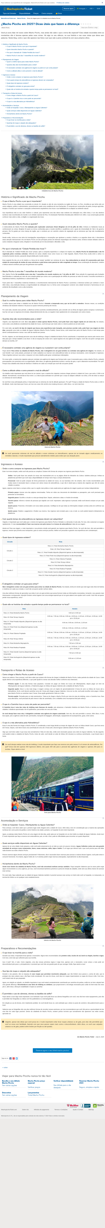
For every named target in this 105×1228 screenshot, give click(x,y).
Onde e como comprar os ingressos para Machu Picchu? (25, 77)
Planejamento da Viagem (11, 59)
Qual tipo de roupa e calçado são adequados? (21, 123)
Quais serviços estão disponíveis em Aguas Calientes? (24, 111)
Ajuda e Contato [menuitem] (78, 1109)
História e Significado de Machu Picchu (15, 44)
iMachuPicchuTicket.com (8, 18)
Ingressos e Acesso (9, 75)
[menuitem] (82, 9)
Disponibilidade (24, 13)
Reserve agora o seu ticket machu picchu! (52, 1050)
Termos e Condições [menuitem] (61, 1109)
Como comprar (47, 13)
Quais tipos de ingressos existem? (18, 83)
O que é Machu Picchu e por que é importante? (22, 46)
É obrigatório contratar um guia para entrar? (21, 86)
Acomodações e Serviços (11, 105)
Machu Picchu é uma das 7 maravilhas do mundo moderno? (26, 55)
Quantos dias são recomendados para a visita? (22, 65)
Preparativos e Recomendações (13, 118)
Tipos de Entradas (9, 13)
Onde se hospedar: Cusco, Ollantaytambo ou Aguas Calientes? (27, 107)
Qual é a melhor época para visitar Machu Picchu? (23, 62)
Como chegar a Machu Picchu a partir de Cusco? (22, 95)
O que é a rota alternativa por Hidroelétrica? (21, 101)
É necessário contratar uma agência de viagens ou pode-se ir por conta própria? (32, 68)
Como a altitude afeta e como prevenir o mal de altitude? (25, 71)
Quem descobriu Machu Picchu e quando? (20, 49)
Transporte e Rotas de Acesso (12, 93)
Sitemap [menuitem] (91, 1109)
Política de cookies (63, 3)
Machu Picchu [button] (5, 27)
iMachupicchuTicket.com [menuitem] (9, 1109)
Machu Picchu (21, 18)
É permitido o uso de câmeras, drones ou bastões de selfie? (26, 126)
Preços (36, 13)
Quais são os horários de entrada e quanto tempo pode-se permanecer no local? (32, 89)
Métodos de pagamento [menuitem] (41, 1109)
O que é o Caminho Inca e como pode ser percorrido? (24, 98)
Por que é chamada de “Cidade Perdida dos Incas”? (23, 52)
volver (6, 1067)
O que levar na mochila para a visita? (19, 120)
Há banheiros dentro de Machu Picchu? (19, 114)
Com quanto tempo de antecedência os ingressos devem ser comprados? (30, 80)
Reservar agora (68, 8)
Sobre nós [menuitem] (25, 1109)
